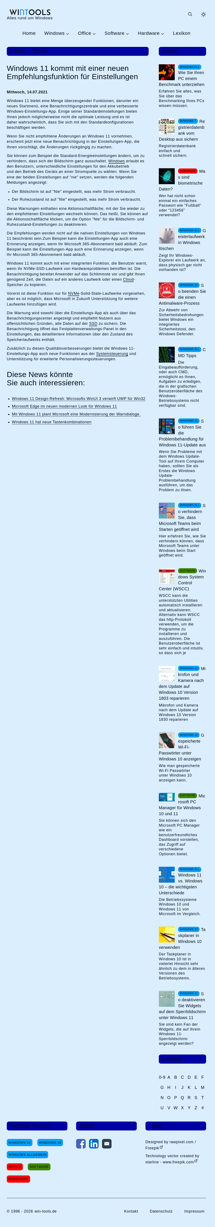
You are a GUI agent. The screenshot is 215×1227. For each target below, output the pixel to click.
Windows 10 (50, 1142)
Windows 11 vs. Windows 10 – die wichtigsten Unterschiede (180, 884)
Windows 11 (19, 1142)
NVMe (73, 293)
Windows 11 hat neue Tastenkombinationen (52, 422)
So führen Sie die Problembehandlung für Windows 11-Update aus (182, 433)
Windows (54, 33)
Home (29, 33)
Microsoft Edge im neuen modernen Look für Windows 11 (64, 406)
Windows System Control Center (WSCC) (182, 580)
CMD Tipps (192, 352)
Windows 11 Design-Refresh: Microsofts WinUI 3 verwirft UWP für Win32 (78, 399)
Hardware (149, 33)
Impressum (194, 1211)
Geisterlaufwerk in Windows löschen (182, 239)
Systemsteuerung (112, 354)
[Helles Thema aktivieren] (203, 14)
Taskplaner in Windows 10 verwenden (182, 938)
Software (114, 33)
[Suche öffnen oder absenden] (190, 14)
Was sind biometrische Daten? (182, 180)
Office (84, 33)
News (40, 51)
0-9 (162, 1077)
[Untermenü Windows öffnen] (67, 33)
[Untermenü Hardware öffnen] (162, 33)
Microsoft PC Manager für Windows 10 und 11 (182, 805)
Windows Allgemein (27, 1154)
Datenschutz (161, 1211)
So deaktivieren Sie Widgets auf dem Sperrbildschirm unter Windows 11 (182, 1005)
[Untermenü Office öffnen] (93, 33)
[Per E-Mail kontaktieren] (107, 1144)
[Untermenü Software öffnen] (126, 33)
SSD (93, 323)
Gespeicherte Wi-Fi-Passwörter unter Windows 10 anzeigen (181, 747)
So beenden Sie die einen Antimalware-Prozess (182, 294)
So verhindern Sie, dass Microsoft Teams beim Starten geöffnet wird (182, 517)
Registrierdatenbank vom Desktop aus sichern (182, 130)
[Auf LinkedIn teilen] (94, 1144)
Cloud (128, 279)
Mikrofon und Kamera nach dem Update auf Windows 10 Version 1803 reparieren (182, 683)
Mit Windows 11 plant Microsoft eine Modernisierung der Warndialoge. (76, 414)
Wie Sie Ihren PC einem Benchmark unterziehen (181, 78)
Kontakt (131, 1211)
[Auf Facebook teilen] (81, 1144)
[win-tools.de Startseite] (30, 14)
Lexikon (181, 33)
